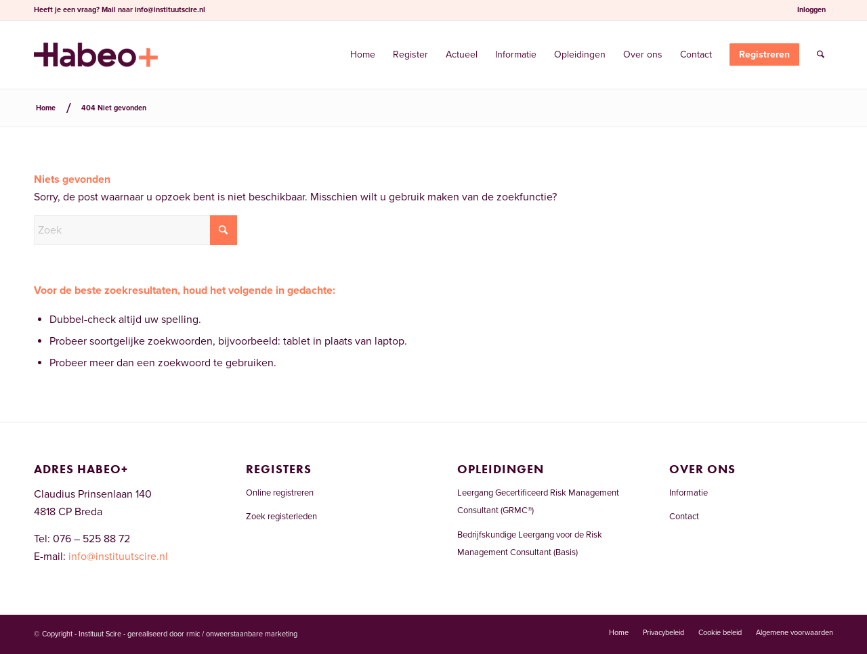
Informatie (688, 492)
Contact (684, 516)
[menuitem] (811, 10)
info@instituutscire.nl (170, 9)
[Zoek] (820, 55)
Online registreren (280, 492)
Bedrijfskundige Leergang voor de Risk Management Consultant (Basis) (529, 543)
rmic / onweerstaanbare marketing (241, 634)
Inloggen (811, 9)
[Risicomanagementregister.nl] (96, 55)
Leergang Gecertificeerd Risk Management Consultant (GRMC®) (538, 501)
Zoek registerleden (281, 516)
